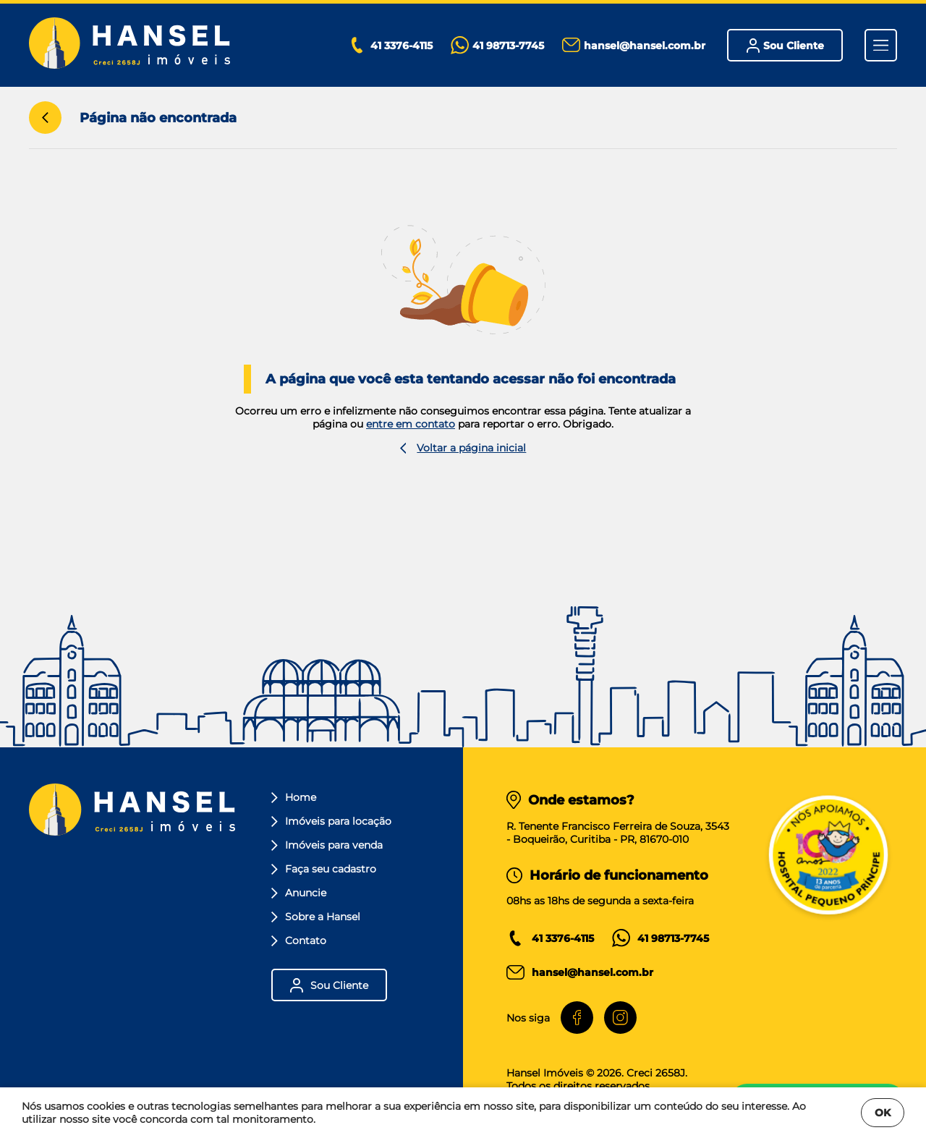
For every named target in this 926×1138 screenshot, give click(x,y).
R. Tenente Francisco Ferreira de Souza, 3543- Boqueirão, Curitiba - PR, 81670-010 (617, 833)
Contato (298, 940)
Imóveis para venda (327, 845)
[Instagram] (620, 1017)
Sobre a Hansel (315, 916)
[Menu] (881, 45)
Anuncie (298, 892)
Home (293, 797)
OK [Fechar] (883, 1112)
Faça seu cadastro (323, 868)
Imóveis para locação (331, 821)
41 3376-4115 (563, 938)
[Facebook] (577, 1017)
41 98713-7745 (673, 938)
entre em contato (410, 423)
